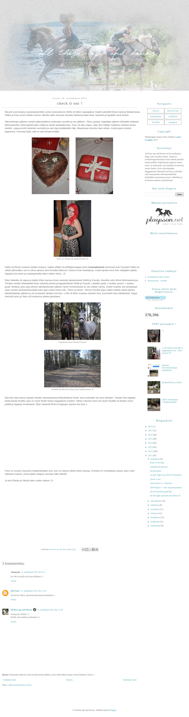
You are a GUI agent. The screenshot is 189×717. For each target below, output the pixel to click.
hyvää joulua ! (156, 471)
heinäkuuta (156, 517)
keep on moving (157, 462)
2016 (150, 435)
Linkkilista (173, 116)
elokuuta (154, 513)
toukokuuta (156, 525)
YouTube (156, 122)
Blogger (112, 710)
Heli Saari (15, 591)
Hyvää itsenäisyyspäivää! (161, 491)
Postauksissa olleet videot (158, 277)
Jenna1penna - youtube (157, 280)
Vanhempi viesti (130, 680)
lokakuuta (155, 505)
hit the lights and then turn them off (165, 495)
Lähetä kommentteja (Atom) (20, 685)
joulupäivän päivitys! (159, 467)
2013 (150, 447)
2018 (150, 426)
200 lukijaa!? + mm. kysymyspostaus (166, 487)
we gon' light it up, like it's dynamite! (166, 475)
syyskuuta (155, 509)
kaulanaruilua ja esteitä (172, 382)
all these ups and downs (21, 610)
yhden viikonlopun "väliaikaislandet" (170, 400)
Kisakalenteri (155, 116)
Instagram (173, 122)
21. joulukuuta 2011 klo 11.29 (33, 591)
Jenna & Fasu (173, 111)
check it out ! (155, 479)
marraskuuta (156, 501)
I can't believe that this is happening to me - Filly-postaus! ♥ (172, 350)
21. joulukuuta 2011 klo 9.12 (33, 572)
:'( (163, 330)
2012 (150, 451)
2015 (150, 439)
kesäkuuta (155, 521)
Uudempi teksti (9, 680)
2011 (150, 455)
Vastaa (13, 581)
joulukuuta (155, 459)
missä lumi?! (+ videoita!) (161, 483)
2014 (150, 443)
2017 (150, 430)
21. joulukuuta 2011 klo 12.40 (50, 610)
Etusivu (69, 680)
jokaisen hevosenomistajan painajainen (169, 368)
